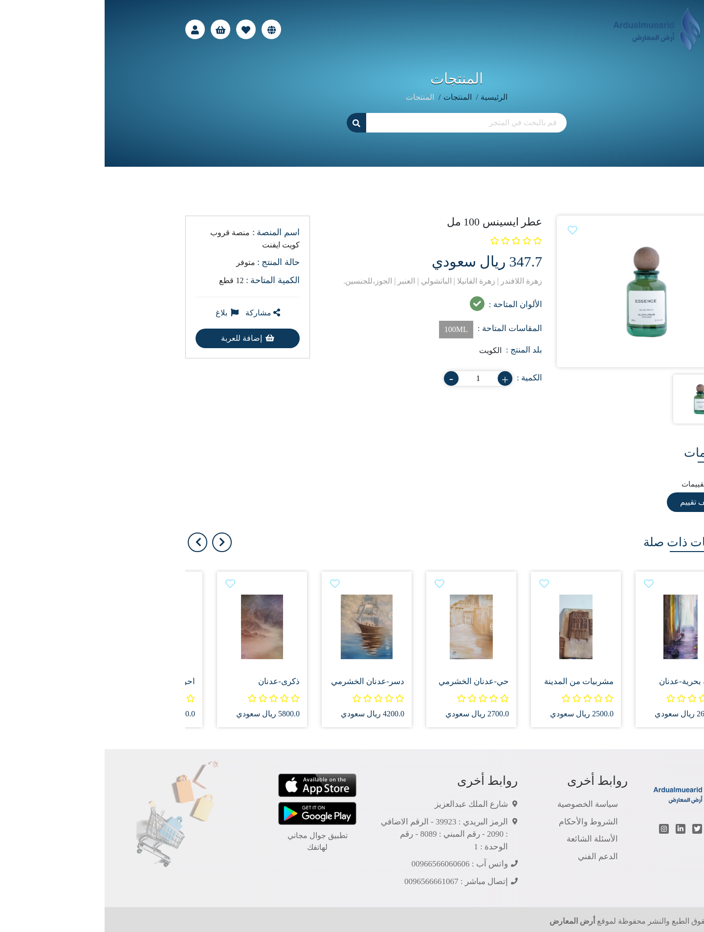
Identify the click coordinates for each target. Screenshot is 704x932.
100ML (351, 329)
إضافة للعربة (143, 338)
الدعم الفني (493, 856)
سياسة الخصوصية (483, 804)
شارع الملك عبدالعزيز (367, 804)
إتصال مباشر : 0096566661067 (351, 881)
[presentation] (117, 542)
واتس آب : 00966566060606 (355, 863)
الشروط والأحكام (483, 821)
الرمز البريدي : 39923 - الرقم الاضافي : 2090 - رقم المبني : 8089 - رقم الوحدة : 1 (339, 834)
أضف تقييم (593, 502)
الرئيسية (389, 97)
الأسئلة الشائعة (487, 838)
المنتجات (353, 97)
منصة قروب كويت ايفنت (150, 238)
